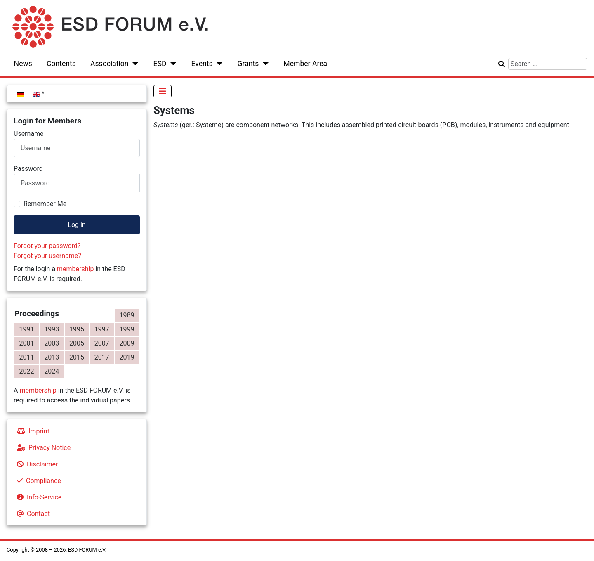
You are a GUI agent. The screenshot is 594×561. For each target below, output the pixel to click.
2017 (101, 357)
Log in (76, 225)
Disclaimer (36, 464)
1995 (76, 329)
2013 (51, 357)
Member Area (305, 63)
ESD (160, 63)
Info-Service (37, 497)
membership (75, 269)
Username (29, 133)
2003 (51, 343)
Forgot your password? (47, 246)
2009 (127, 343)
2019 (127, 357)
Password (28, 169)
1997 (101, 329)
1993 (51, 329)
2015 (76, 357)
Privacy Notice (42, 448)
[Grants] (264, 63)
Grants (248, 63)
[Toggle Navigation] (162, 91)
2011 (26, 357)
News (23, 63)
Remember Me (45, 204)
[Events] (218, 63)
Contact (32, 514)
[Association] (134, 63)
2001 (26, 343)
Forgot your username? (47, 256)
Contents (61, 63)
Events (201, 63)
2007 (101, 343)
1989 (127, 315)
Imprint (32, 431)
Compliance (37, 481)
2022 (26, 371)
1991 (26, 329)
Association (109, 63)
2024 (51, 371)
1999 (127, 329)
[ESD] (172, 63)
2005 (76, 343)
